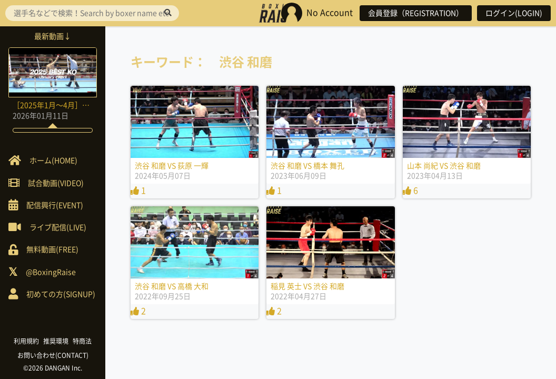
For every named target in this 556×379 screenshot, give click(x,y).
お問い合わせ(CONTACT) (52, 355)
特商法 (82, 341)
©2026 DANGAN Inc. (52, 368)
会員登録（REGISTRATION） (415, 13)
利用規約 (26, 341)
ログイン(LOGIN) (513, 13)
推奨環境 (55, 341)
